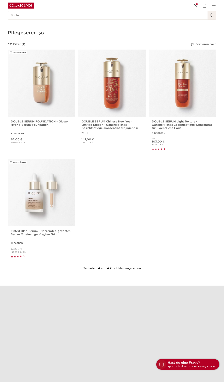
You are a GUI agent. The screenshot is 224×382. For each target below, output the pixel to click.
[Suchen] (212, 15)
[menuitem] (195, 5)
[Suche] (108, 15)
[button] (187, 364)
